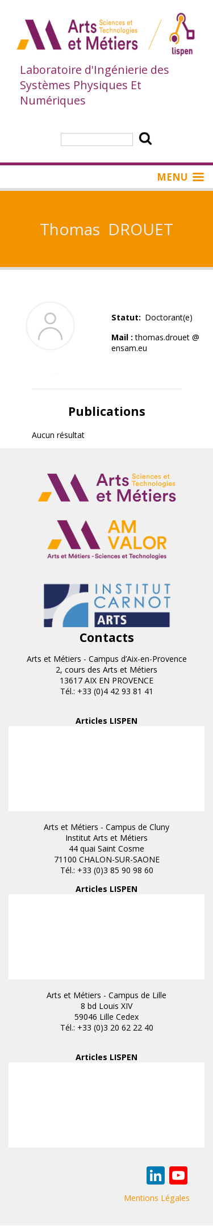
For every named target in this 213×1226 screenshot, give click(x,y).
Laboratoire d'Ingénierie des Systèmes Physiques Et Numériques (94, 85)
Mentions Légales (157, 1197)
